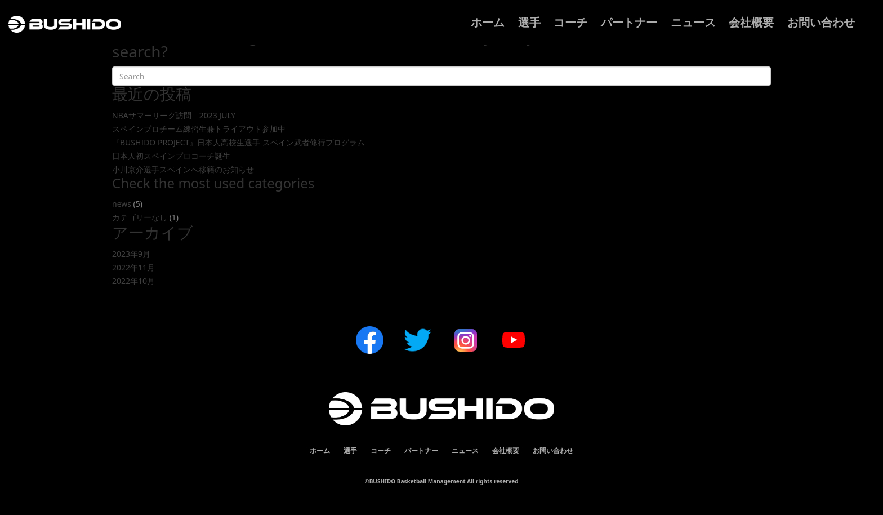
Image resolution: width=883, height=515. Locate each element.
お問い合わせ (821, 22)
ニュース (693, 22)
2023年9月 (131, 253)
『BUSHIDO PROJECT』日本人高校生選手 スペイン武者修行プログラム (238, 142)
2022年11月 (133, 267)
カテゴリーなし (139, 217)
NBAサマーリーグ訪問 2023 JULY (173, 115)
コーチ (570, 22)
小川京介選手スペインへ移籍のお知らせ (183, 169)
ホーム (488, 22)
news (121, 203)
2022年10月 (133, 281)
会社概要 (751, 22)
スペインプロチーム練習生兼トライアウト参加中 (199, 128)
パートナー (629, 22)
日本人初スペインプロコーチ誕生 (171, 155)
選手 (529, 22)
